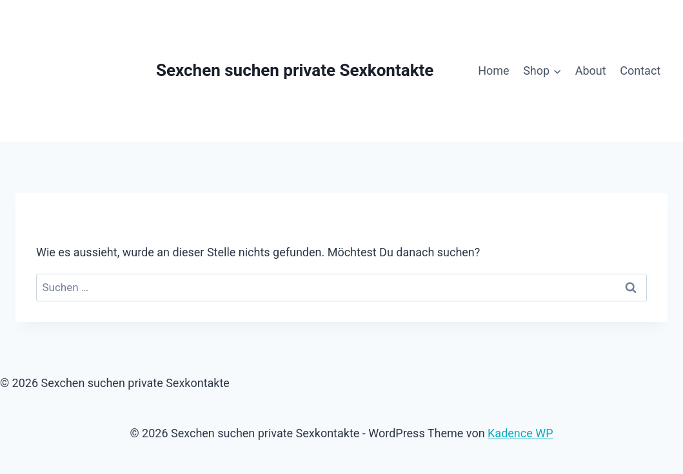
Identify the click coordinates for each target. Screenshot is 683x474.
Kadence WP (520, 433)
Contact (640, 70)
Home (493, 70)
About (590, 70)
